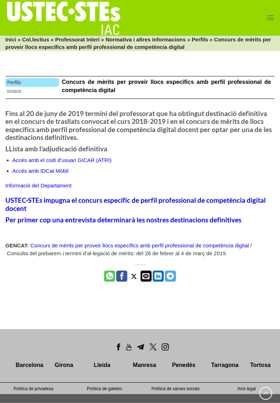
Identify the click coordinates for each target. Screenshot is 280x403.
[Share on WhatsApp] (109, 276)
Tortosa (260, 365)
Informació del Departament (38, 185)
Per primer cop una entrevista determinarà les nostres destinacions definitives (123, 220)
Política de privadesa (33, 388)
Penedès (184, 365)
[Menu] (270, 17)
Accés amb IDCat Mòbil (41, 171)
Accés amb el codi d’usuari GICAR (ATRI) (62, 160)
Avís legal (246, 388)
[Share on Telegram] (170, 276)
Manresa (144, 365)
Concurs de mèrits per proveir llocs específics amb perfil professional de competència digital (139, 245)
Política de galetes (104, 388)
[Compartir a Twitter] (133, 276)
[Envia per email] (146, 276)
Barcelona (29, 365)
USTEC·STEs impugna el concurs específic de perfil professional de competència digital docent (135, 204)
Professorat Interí (77, 39)
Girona (64, 365)
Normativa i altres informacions (145, 39)
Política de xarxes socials (176, 388)
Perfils (200, 39)
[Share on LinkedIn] (158, 276)
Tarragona (225, 365)
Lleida (102, 365)
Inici (10, 39)
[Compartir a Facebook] (121, 276)
